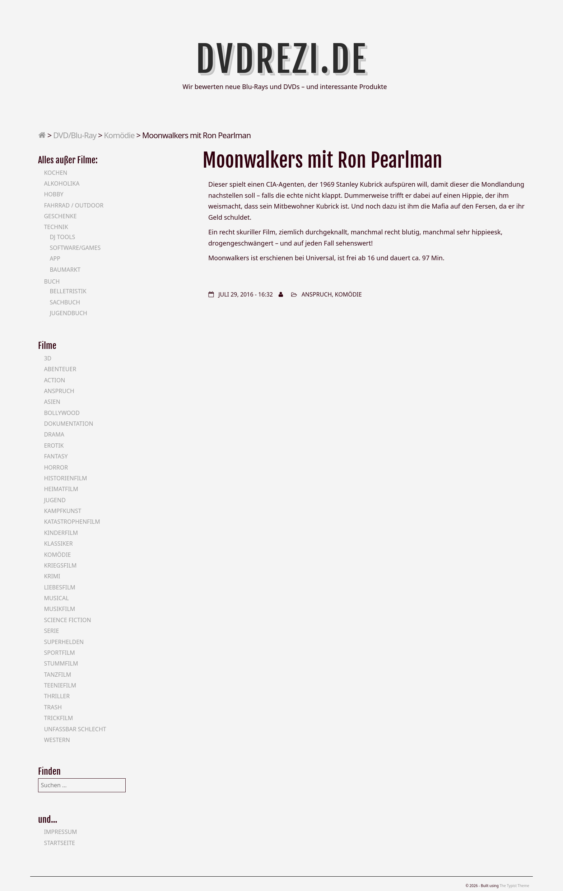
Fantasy (56, 456)
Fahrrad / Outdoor (73, 205)
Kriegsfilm (60, 565)
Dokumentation (68, 424)
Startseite (59, 843)
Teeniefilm (60, 685)
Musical (56, 598)
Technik (56, 227)
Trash (53, 707)
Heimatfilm (61, 489)
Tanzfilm (57, 674)
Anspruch (317, 294)
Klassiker (58, 543)
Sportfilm (59, 653)
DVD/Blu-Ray (74, 135)
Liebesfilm (59, 587)
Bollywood (62, 413)
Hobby (53, 194)
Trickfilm (58, 718)
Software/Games (75, 248)
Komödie (119, 135)
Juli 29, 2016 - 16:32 (245, 294)
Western (57, 740)
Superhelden (64, 642)
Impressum (60, 832)
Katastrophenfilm (72, 522)
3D (47, 358)
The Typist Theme (514, 885)
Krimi (52, 576)
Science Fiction (67, 620)
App (55, 258)
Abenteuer (60, 369)
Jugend (54, 500)
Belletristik (68, 291)
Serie (51, 631)
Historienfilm (65, 478)
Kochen (55, 173)
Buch (52, 281)
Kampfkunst (62, 511)
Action (54, 380)
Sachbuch (65, 302)
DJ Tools (62, 237)
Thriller (57, 696)
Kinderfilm (61, 533)
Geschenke (60, 216)
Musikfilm (59, 609)
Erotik (54, 445)
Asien (52, 402)
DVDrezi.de (282, 59)
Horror (56, 467)
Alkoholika (61, 183)
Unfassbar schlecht (75, 729)
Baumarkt (65, 270)
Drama (54, 434)
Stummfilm (61, 663)
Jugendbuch (68, 313)
